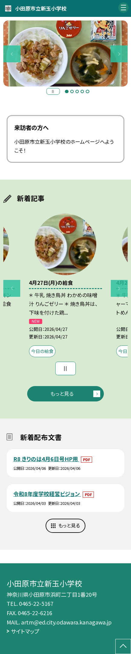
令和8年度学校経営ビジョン (47, 494)
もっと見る (62, 393)
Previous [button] (11, 54)
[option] (65, 53)
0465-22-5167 (36, 603)
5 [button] (87, 91)
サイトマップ (25, 631)
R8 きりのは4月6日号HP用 (46, 459)
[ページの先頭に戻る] (123, 646)
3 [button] (77, 91)
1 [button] (66, 91)
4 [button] (82, 91)
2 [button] (72, 91)
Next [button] (118, 54)
